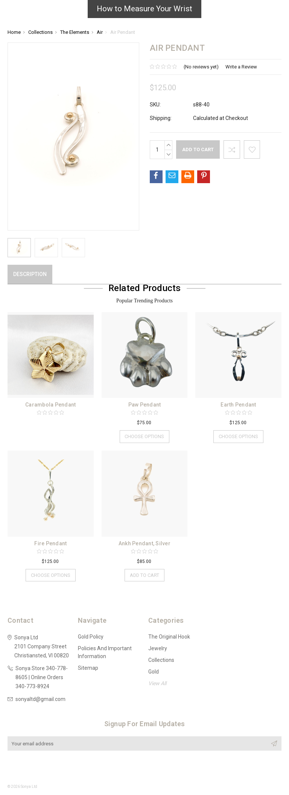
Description (30, 274)
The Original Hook (169, 637)
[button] (144, 11)
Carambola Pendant (50, 405)
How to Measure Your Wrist (144, 8)
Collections (161, 660)
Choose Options (144, 436)
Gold (153, 672)
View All (157, 684)
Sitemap (88, 668)
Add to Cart (144, 575)
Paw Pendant (144, 405)
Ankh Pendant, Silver (144, 543)
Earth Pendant (238, 405)
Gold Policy (90, 637)
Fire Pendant (50, 543)
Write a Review (241, 67)
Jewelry (157, 649)
